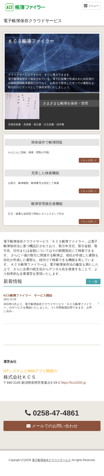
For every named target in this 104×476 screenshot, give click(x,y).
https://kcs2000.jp (73, 382)
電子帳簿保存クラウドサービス (32, 20)
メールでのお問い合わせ (52, 426)
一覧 (93, 281)
